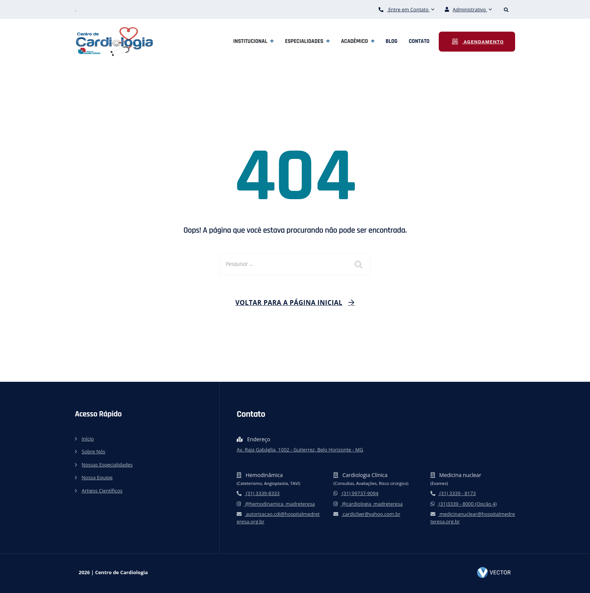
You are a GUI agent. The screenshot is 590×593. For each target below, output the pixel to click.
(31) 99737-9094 (355, 493)
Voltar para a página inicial (289, 302)
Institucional (250, 41)
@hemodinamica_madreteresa (276, 503)
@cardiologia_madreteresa (368, 503)
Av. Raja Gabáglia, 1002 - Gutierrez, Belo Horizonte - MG (300, 449)
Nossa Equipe (97, 477)
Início (88, 438)
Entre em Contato (407, 9)
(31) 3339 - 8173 (453, 493)
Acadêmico (354, 41)
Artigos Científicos (102, 490)
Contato (419, 41)
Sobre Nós (93, 451)
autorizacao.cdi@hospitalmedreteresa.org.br (278, 518)
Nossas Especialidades (107, 464)
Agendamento (483, 41)
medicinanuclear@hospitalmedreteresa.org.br (472, 518)
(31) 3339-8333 (258, 493)
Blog (392, 41)
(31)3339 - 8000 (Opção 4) (463, 503)
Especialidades (304, 41)
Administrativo (468, 9)
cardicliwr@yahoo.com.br (366, 514)
